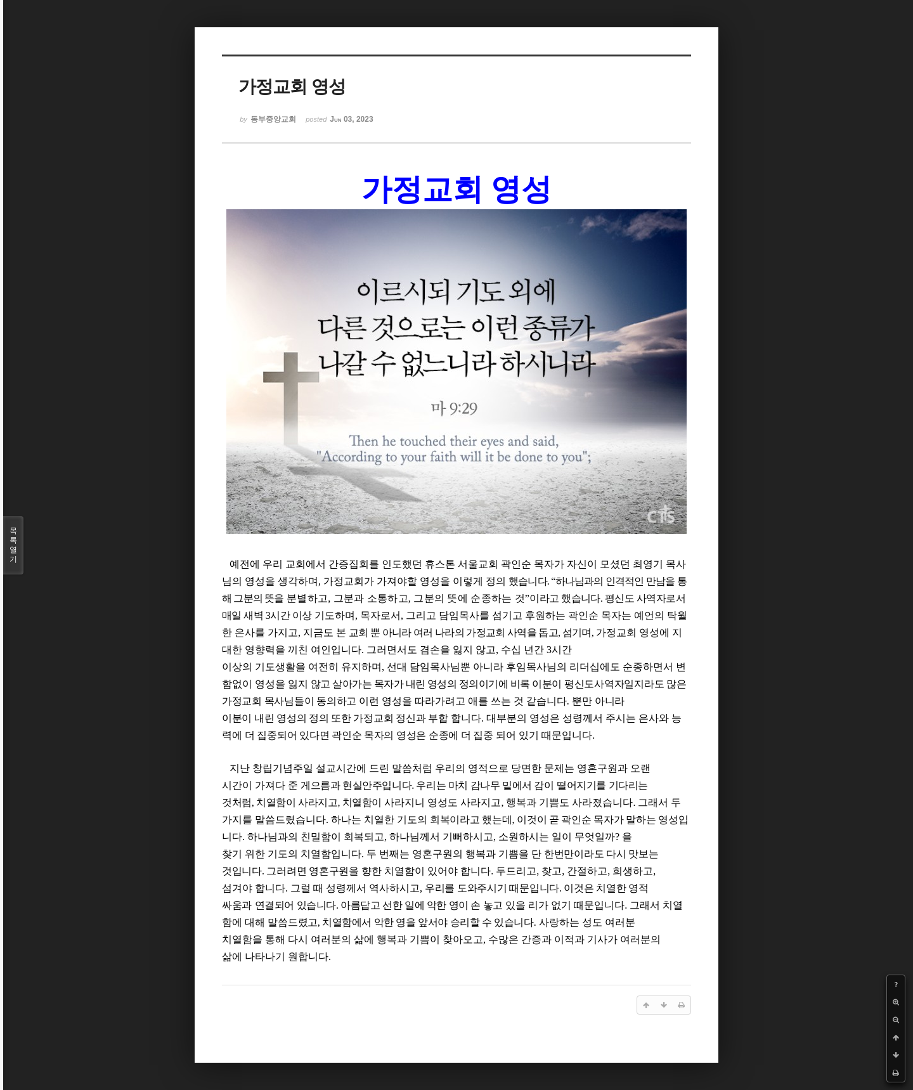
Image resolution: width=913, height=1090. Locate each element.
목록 (13, 545)
